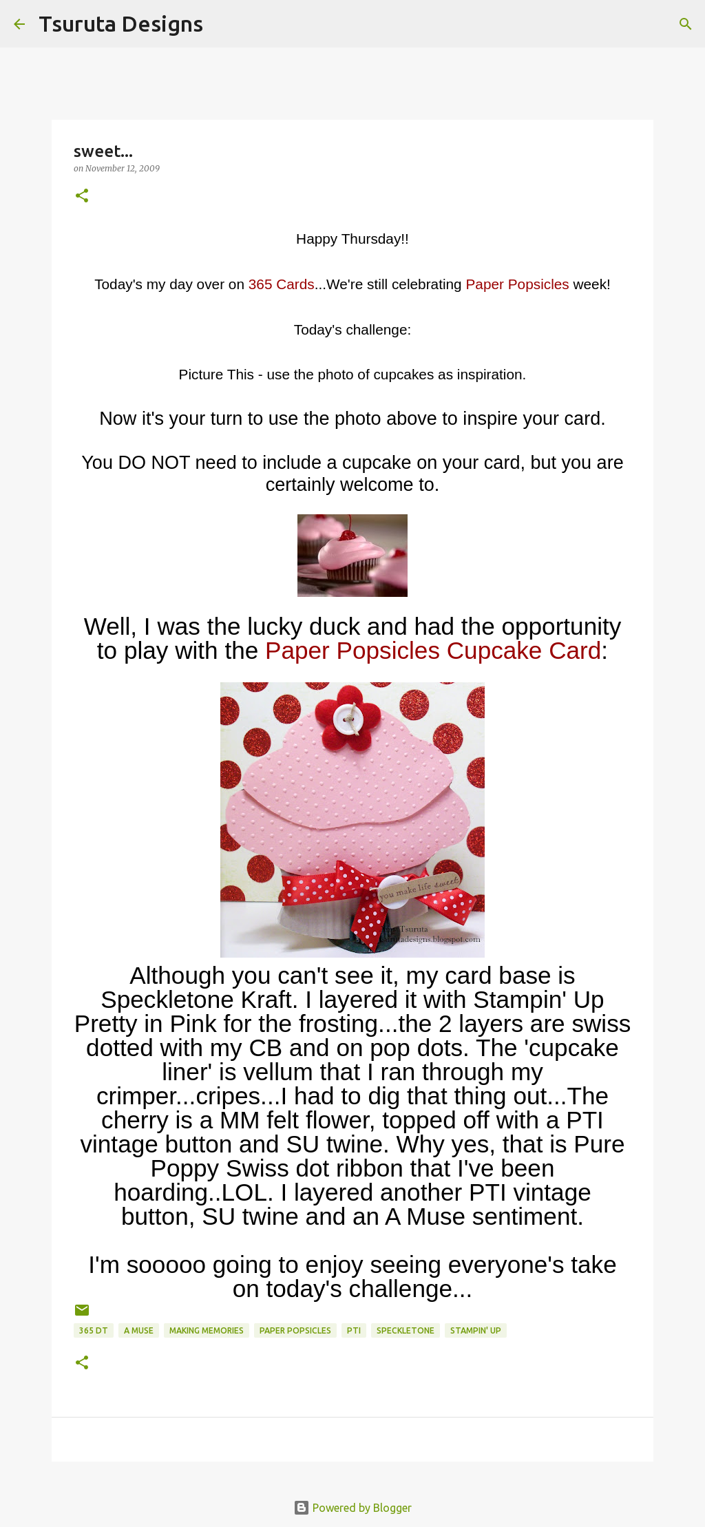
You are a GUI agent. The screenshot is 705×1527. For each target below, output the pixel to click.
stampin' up (475, 1330)
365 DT (93, 1330)
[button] (82, 196)
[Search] (222, 24)
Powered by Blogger (352, 1508)
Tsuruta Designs (121, 23)
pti (354, 1330)
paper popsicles (295, 1330)
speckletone (405, 1330)
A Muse (139, 1330)
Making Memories (206, 1330)
